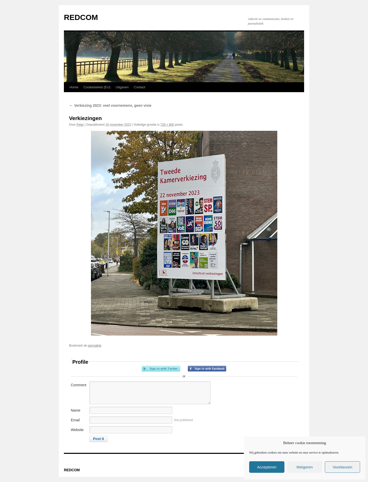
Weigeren (304, 467)
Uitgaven (122, 87)
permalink (94, 345)
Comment (78, 385)
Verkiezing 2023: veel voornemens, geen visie (110, 105)
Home (74, 87)
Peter (80, 124)
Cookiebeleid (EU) (97, 87)
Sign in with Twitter (161, 368)
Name (75, 410)
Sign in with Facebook (207, 368)
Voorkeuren (342, 467)
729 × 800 (167, 124)
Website (77, 430)
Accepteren (267, 467)
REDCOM (81, 17)
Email (75, 420)
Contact (139, 87)
